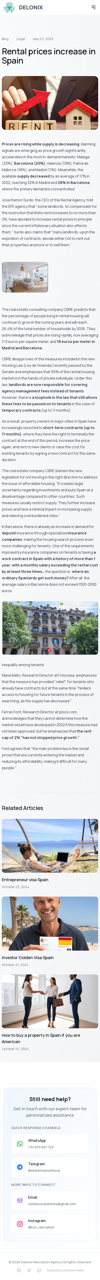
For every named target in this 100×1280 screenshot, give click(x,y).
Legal (21, 39)
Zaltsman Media (73, 1270)
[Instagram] (19, 1270)
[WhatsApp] (39, 1270)
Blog (5, 39)
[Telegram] (29, 1270)
